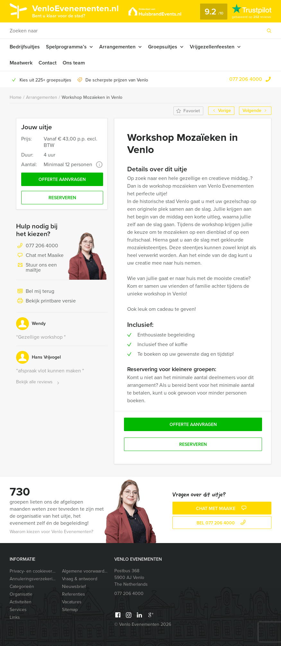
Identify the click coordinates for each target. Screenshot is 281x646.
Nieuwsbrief (74, 586)
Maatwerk (21, 62)
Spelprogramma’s (66, 46)
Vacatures (72, 602)
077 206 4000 (245, 79)
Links (15, 617)
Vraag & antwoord (79, 578)
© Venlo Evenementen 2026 (142, 624)
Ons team (74, 62)
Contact (48, 62)
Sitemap (70, 609)
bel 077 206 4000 (222, 523)
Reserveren (62, 197)
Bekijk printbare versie (46, 301)
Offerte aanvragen (62, 179)
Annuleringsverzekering (33, 578)
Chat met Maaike (40, 255)
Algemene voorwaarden (85, 571)
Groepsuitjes (162, 46)
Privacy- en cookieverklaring (33, 571)
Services (18, 609)
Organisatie (21, 594)
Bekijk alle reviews (38, 382)
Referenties (73, 594)
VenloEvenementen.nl (75, 10)
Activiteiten (20, 602)
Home (16, 97)
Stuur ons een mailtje (36, 267)
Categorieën (22, 586)
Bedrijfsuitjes (25, 46)
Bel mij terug (35, 291)
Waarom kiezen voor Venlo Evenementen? (51, 531)
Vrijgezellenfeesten (212, 46)
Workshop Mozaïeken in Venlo (92, 97)
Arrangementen (117, 46)
